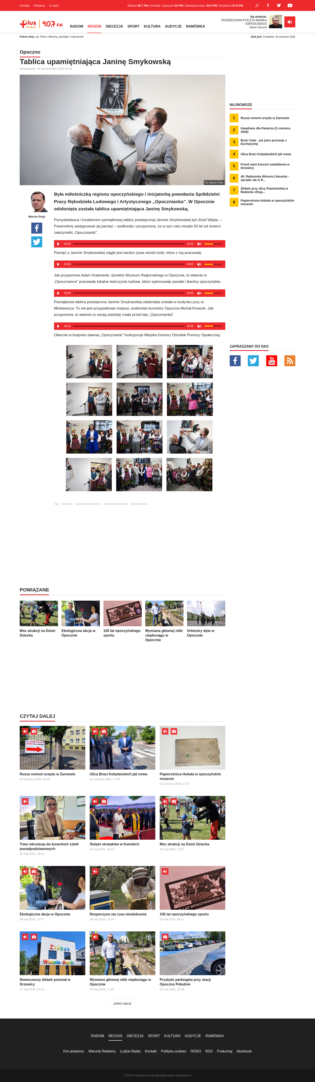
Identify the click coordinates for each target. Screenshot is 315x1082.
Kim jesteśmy (73, 1051)
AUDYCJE (173, 26)
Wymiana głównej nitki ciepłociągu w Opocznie (164, 621)
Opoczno (67, 503)
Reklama (39, 5)
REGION (94, 26)
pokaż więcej (122, 1003)
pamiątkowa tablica (88, 503)
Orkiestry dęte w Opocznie (206, 619)
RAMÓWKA (195, 26)
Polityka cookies (173, 1051)
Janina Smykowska (115, 503)
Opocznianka (138, 503)
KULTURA (152, 26)
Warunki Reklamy (102, 1051)
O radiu (54, 5)
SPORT (134, 26)
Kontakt (24, 5)
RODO (196, 1051)
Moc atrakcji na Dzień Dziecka (39, 619)
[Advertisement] (140, 536)
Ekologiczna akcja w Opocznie (80, 619)
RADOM (76, 26)
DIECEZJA (114, 26)
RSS (209, 1051)
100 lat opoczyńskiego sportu (122, 619)
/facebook (244, 1051)
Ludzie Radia (130, 1051)
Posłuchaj (224, 1051)
